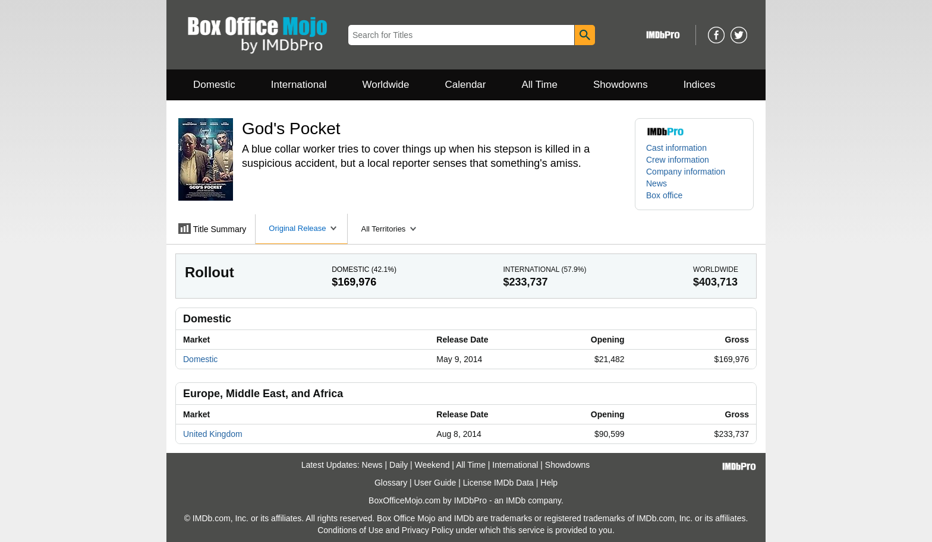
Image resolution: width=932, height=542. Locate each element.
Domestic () (364, 269)
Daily (398, 465)
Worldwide (385, 84)
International (299, 84)
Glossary (390, 482)
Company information (685, 171)
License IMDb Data (498, 482)
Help (549, 482)
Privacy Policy (428, 530)
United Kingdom (213, 434)
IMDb (515, 500)
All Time (540, 84)
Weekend (432, 465)
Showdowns (620, 84)
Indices (700, 84)
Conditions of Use (350, 530)
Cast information (676, 148)
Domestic (214, 84)
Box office (664, 195)
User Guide (435, 482)
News (656, 183)
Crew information (677, 159)
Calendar (465, 84)
